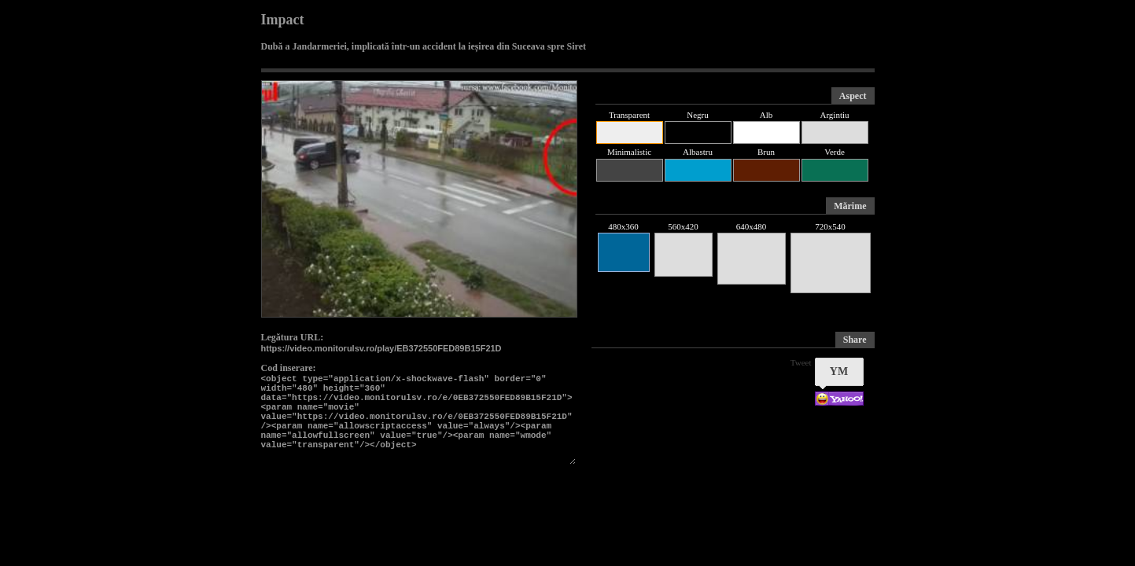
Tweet (801, 362)
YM (839, 371)
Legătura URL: (292, 337)
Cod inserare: (288, 367)
